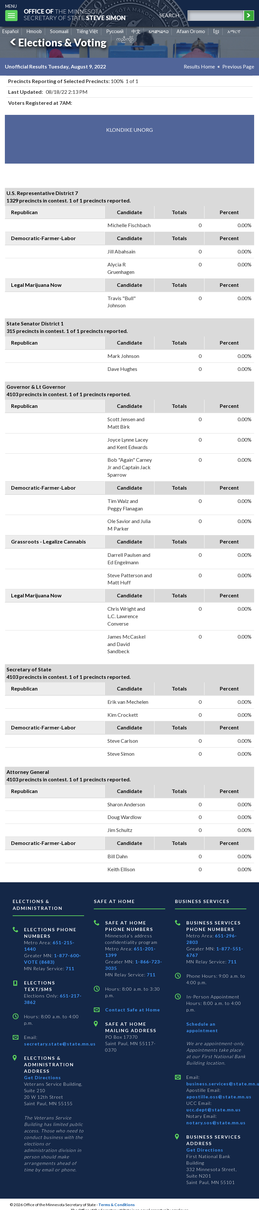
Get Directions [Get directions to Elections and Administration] (42, 1077)
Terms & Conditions (116, 1204)
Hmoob (34, 31)
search (169, 15)
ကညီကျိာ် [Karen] (125, 39)
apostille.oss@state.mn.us (219, 1096)
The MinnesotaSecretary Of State (75, 14)
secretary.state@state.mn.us (60, 1043)
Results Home (199, 66)
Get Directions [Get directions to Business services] (204, 1150)
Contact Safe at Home (132, 1009)
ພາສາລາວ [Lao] (159, 31)
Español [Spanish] (10, 31)
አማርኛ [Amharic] (234, 31)
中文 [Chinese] (136, 31)
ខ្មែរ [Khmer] (216, 31)
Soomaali (59, 31)
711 (70, 968)
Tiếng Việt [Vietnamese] (87, 31)
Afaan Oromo (191, 31)
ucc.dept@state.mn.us (213, 1109)
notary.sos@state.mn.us (216, 1122)
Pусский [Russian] (115, 31)
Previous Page (238, 66)
